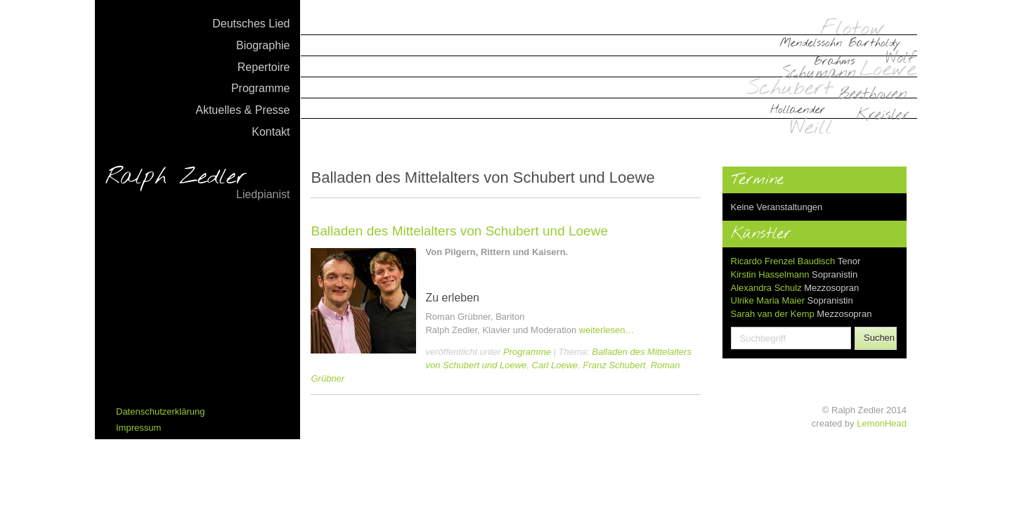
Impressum (138, 427)
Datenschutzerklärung (160, 411)
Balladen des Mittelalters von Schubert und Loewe (459, 230)
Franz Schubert (614, 365)
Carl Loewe (555, 365)
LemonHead (882, 423)
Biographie (263, 45)
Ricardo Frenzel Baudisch (783, 261)
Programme (260, 88)
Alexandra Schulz (766, 288)
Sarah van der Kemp (773, 314)
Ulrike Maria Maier (768, 300)
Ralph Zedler (197, 184)
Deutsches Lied (251, 24)
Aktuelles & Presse (242, 110)
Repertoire (264, 67)
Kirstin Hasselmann (770, 274)
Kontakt (271, 132)
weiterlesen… (607, 330)
